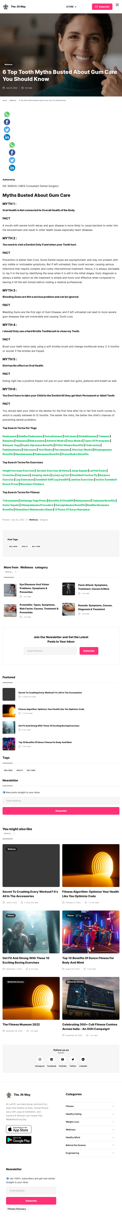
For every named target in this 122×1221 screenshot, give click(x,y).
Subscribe (104, 6)
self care (36, 546)
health (25, 546)
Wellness (8, 64)
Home (5, 100)
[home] (14, 6)
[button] (71, 6)
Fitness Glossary (17, 1208)
